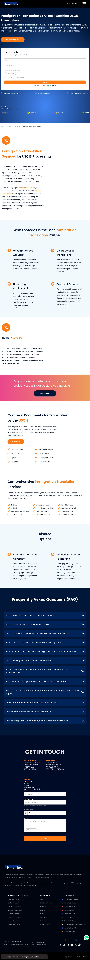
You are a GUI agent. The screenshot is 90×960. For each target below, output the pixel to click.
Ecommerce (44, 906)
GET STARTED (45, 393)
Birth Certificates (17, 449)
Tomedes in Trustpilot (70, 903)
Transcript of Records (46, 458)
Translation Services (18, 896)
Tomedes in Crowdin (69, 920)
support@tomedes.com (67, 940)
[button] (25, 813)
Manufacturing (45, 917)
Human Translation (14, 921)
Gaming (42, 910)
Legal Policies (68, 957)
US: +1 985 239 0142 (37, 942)
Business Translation (14, 917)
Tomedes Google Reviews (71, 899)
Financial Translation (14, 906)
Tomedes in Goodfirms (70, 928)
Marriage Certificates (46, 449)
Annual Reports (44, 462)
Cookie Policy (34, 957)
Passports (14, 462)
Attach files (10, 73)
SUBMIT (45, 82)
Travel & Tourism (45, 924)
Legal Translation (13, 899)
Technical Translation (14, 914)
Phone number (45, 812)
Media (42, 914)
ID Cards (14, 505)
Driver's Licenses (17, 514)
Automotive (43, 921)
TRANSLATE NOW (12, 39)
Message (45, 825)
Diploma (14, 458)
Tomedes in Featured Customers (73, 924)
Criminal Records (45, 453)
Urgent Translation (14, 924)
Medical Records (67, 511)
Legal (41, 899)
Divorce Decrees (17, 453)
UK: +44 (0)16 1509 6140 (38, 944)
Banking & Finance (46, 903)
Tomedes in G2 (68, 910)
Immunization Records (69, 514)
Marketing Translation (15, 910)
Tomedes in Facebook (70, 913)
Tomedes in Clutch (69, 917)
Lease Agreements (42, 505)
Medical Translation (14, 903)
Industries (45, 896)
